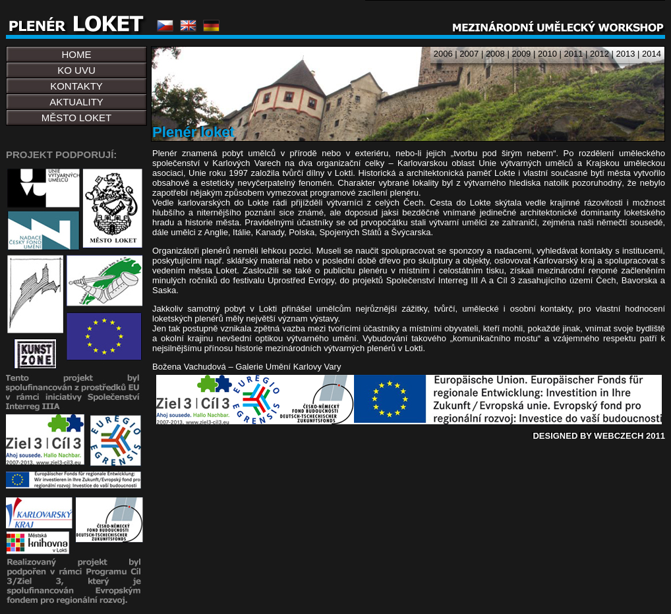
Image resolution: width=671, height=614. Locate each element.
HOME (77, 54)
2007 (469, 54)
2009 (521, 54)
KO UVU (76, 70)
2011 (573, 54)
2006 (443, 54)
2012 (599, 54)
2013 (625, 54)
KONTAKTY (76, 86)
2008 (495, 54)
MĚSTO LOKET (76, 117)
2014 (651, 54)
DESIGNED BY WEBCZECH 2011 (599, 436)
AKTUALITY (76, 101)
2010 (547, 54)
